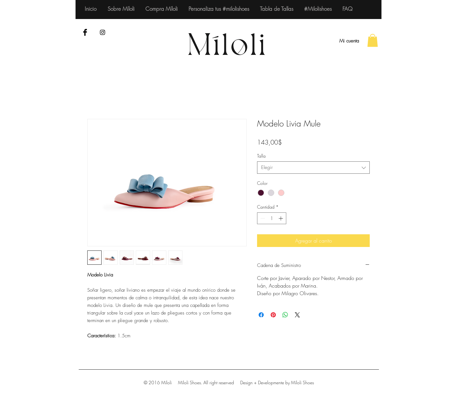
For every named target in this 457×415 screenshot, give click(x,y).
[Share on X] (297, 315)
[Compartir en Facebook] (261, 315)
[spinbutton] (271, 218)
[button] (372, 40)
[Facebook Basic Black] (85, 32)
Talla (261, 156)
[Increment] (281, 218)
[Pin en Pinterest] (273, 315)
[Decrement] (262, 218)
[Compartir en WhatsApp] (285, 315)
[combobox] (313, 167)
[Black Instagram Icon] (102, 32)
